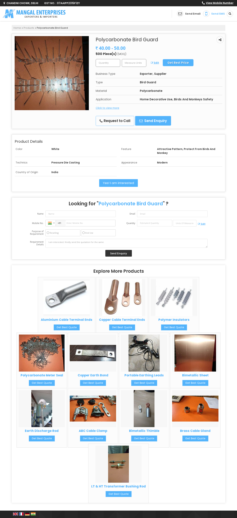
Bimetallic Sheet (195, 375)
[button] (219, 3)
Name (40, 213)
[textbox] (134, 63)
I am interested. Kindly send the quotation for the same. (126, 243)
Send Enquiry (153, 120)
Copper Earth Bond (93, 375)
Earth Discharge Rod (42, 431)
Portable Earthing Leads (144, 375)
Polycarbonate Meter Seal (42, 375)
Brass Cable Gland (195, 431)
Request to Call (115, 120)
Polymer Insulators (174, 320)
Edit (155, 63)
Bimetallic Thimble (144, 431)
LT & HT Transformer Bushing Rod (118, 486)
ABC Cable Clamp (93, 431)
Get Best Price (178, 63)
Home (17, 27)
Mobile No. (38, 223)
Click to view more (107, 108)
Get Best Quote (67, 327)
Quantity (130, 223)
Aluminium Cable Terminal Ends (66, 320)
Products (29, 27)
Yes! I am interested (118, 183)
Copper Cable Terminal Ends (122, 320)
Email (132, 213)
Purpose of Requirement (37, 232)
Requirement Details (37, 243)
